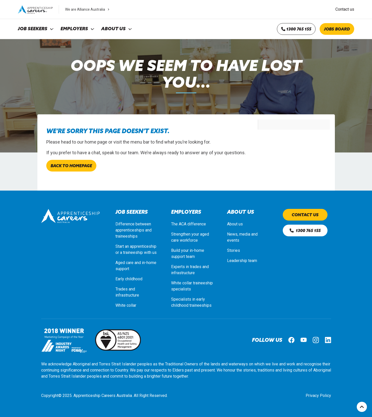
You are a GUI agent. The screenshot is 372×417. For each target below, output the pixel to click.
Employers (74, 29)
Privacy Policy (318, 395)
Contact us (344, 9)
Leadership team (242, 260)
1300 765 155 (296, 29)
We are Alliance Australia (88, 9)
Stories (233, 250)
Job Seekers (32, 29)
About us (235, 224)
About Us (113, 29)
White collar (125, 305)
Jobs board (337, 29)
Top (362, 407)
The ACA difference (188, 224)
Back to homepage (71, 165)
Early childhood (128, 278)
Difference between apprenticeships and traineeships (133, 230)
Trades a (123, 289)
